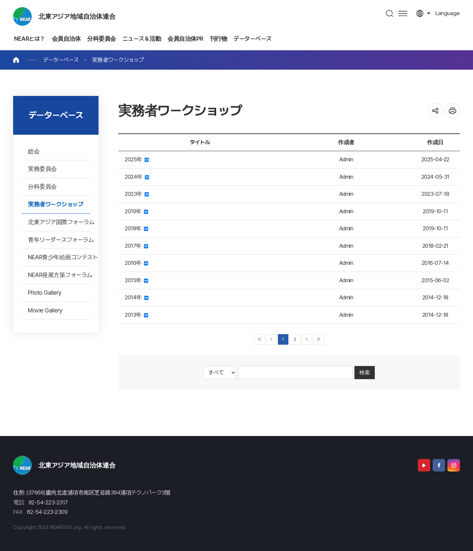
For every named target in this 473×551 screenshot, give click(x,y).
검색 (389, 13)
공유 (435, 110)
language (447, 13)
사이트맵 (402, 13)
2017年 (136, 245)
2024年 (137, 176)
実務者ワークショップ (118, 60)
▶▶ (318, 339)
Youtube (424, 465)
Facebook (439, 465)
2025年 (137, 159)
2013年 (136, 314)
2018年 (136, 228)
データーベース (61, 60)
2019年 (136, 211)
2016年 (136, 263)
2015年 (136, 280)
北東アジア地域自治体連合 (77, 16)
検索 (364, 372)
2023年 (137, 194)
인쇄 (452, 110)
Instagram (453, 465)
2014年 (136, 297)
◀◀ (259, 339)
